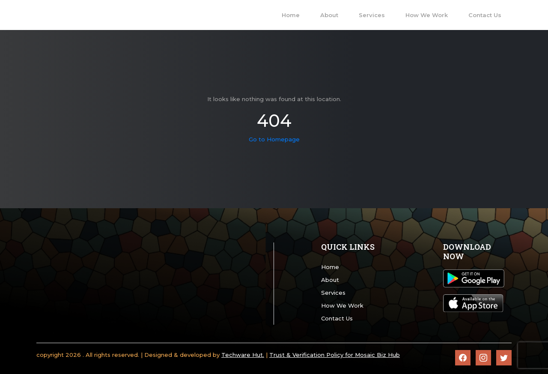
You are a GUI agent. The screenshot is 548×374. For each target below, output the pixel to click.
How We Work (342, 305)
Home (330, 266)
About (330, 279)
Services (333, 292)
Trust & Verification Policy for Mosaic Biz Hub (334, 354)
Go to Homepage (274, 139)
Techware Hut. (242, 354)
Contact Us (337, 318)
